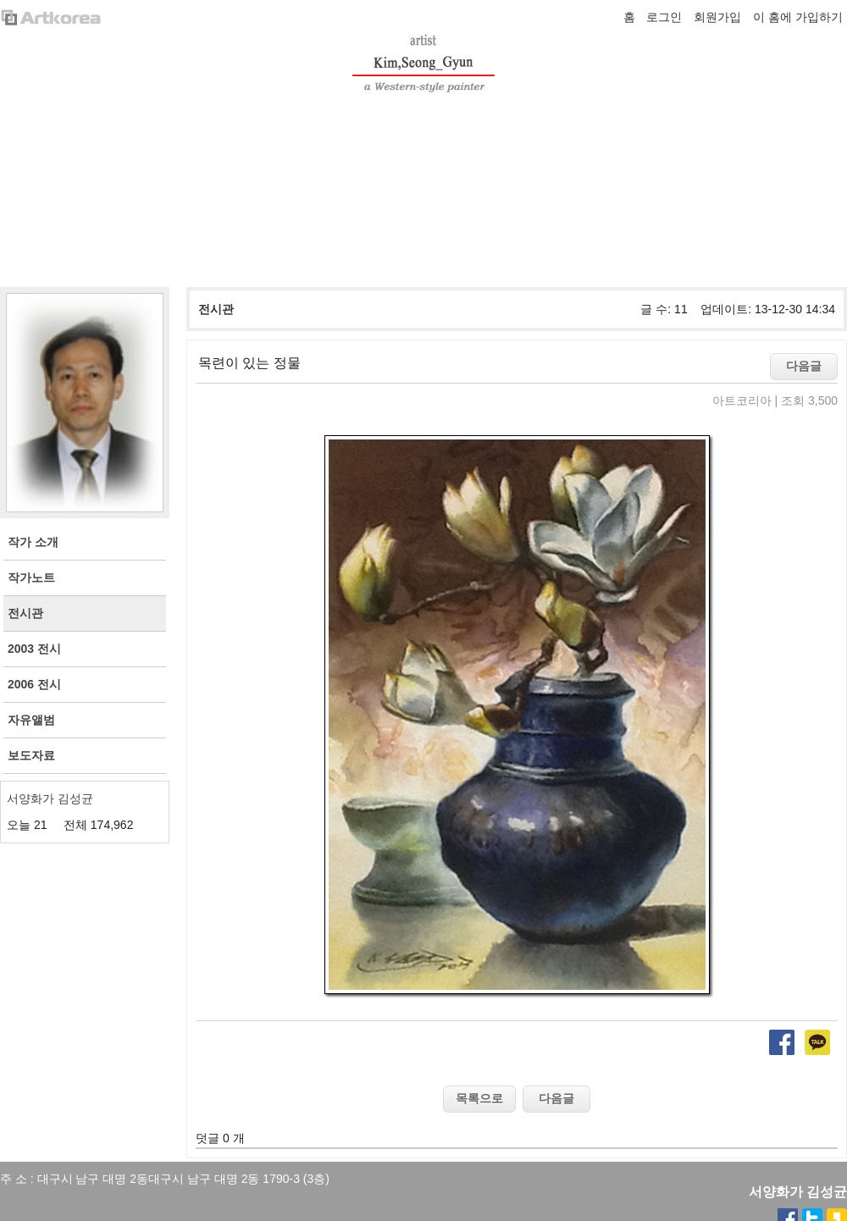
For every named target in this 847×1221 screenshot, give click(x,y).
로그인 (664, 17)
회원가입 (717, 17)
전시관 (216, 309)
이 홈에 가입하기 (798, 17)
